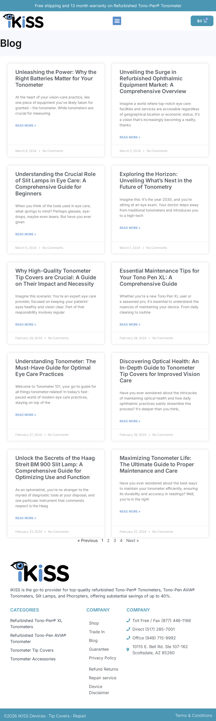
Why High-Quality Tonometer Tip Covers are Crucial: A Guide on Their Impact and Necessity (55, 277)
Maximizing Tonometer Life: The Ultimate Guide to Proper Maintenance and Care (157, 464)
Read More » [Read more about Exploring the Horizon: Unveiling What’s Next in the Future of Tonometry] (130, 228)
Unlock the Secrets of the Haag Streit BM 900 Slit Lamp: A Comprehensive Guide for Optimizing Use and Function (55, 468)
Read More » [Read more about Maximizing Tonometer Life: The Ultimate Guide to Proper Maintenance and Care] (130, 511)
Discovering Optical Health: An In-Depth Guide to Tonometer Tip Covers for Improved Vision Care (160, 371)
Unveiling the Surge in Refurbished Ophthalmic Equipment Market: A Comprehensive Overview (153, 82)
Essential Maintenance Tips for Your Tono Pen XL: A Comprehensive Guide (159, 277)
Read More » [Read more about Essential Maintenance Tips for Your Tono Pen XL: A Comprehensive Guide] (130, 324)
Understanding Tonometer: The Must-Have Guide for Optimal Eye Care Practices (55, 367)
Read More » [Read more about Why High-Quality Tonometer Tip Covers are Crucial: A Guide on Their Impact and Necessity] (25, 324)
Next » (132, 540)
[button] (117, 21)
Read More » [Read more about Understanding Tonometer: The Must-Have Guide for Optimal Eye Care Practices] (25, 415)
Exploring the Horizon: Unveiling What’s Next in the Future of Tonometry (156, 180)
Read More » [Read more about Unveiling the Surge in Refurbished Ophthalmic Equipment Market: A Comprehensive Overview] (130, 137)
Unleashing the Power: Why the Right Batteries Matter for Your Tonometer (55, 78)
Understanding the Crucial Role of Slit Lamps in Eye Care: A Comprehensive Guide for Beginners (55, 184)
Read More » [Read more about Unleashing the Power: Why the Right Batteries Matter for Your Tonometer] (25, 125)
